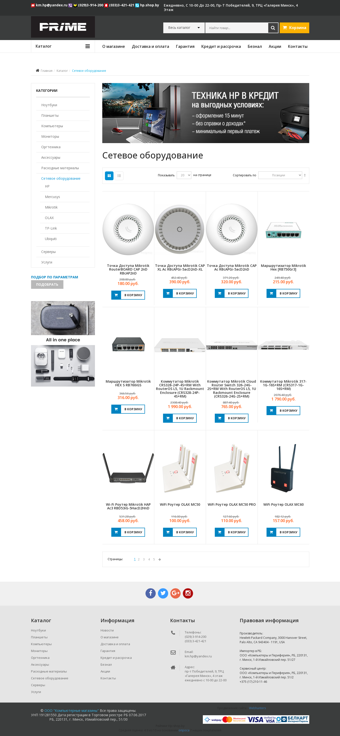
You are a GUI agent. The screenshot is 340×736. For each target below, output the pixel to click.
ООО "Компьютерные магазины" (71, 710)
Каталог (62, 71)
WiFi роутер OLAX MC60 (283, 504)
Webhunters (257, 708)
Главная (46, 71)
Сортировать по (244, 175)
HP (47, 186)
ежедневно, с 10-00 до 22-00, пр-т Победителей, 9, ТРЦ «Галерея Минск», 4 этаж (231, 7)
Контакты (298, 46)
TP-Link (51, 228)
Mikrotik (51, 207)
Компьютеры (52, 126)
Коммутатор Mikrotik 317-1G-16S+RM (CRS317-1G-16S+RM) (283, 385)
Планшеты (50, 115)
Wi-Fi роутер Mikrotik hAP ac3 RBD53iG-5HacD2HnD (128, 506)
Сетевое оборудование (61, 178)
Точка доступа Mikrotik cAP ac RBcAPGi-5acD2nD (232, 267)
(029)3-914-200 (88, 5)
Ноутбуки (49, 105)
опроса (184, 730)
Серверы (48, 251)
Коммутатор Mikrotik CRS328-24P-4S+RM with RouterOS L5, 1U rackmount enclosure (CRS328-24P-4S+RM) (180, 389)
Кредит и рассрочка (221, 46)
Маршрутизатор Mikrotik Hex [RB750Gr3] (283, 267)
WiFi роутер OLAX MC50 (180, 504)
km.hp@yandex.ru (49, 5)
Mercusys (52, 196)
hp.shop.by (147, 5)
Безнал (255, 46)
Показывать (166, 175)
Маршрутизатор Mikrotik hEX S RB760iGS (128, 383)
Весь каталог (179, 27)
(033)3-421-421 (119, 5)
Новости (107, 630)
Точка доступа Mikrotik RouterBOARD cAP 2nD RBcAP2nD (128, 269)
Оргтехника (51, 147)
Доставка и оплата (150, 46)
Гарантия (185, 46)
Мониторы (50, 136)
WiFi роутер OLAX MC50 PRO (232, 504)
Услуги (46, 262)
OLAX (49, 217)
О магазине (113, 46)
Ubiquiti (51, 238)
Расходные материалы (60, 168)
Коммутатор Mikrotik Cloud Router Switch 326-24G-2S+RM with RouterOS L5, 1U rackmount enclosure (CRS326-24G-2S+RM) (231, 389)
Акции (275, 46)
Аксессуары (50, 157)
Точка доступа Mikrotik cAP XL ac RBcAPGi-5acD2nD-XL (180, 267)
